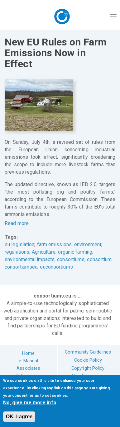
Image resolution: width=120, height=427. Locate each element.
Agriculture (43, 252)
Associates (28, 368)
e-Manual (28, 361)
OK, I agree (19, 416)
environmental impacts (30, 259)
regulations (17, 252)
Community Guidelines (88, 352)
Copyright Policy (88, 368)
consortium (99, 259)
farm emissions (54, 244)
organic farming (75, 252)
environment (87, 244)
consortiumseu (21, 267)
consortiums (70, 259)
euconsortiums (56, 267)
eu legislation (19, 244)
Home (28, 353)
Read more (17, 223)
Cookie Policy (88, 360)
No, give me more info (29, 403)
